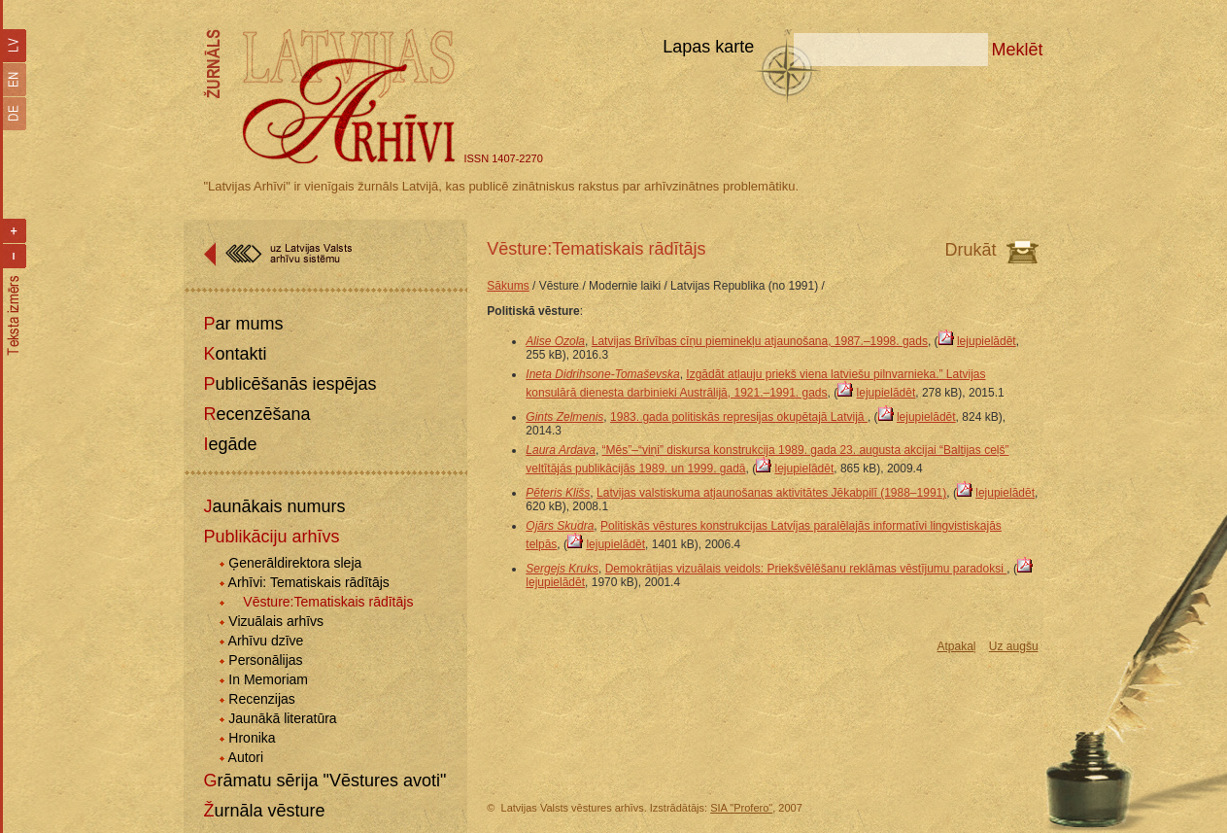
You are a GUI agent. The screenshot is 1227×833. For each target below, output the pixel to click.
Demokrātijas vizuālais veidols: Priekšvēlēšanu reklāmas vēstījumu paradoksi (806, 568)
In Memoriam (268, 679)
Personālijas (265, 660)
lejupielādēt (986, 341)
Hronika (251, 738)
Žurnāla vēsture (263, 810)
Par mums (243, 323)
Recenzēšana (256, 414)
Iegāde (229, 444)
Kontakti (234, 354)
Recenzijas (261, 699)
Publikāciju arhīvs (271, 536)
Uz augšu (1014, 646)
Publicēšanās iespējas (289, 384)
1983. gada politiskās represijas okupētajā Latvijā (739, 417)
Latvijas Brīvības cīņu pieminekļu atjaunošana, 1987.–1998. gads (760, 341)
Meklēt (1017, 49)
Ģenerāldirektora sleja (294, 563)
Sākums (507, 286)
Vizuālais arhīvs (276, 621)
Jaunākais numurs (274, 506)
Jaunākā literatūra (282, 718)
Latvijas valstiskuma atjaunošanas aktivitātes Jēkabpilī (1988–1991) (771, 493)
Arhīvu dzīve (266, 640)
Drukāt (971, 250)
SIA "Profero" (741, 808)
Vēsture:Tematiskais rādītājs (328, 601)
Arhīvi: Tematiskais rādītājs (309, 582)
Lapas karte (708, 46)
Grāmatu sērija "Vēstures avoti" (324, 780)
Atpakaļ (956, 646)
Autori (246, 757)
